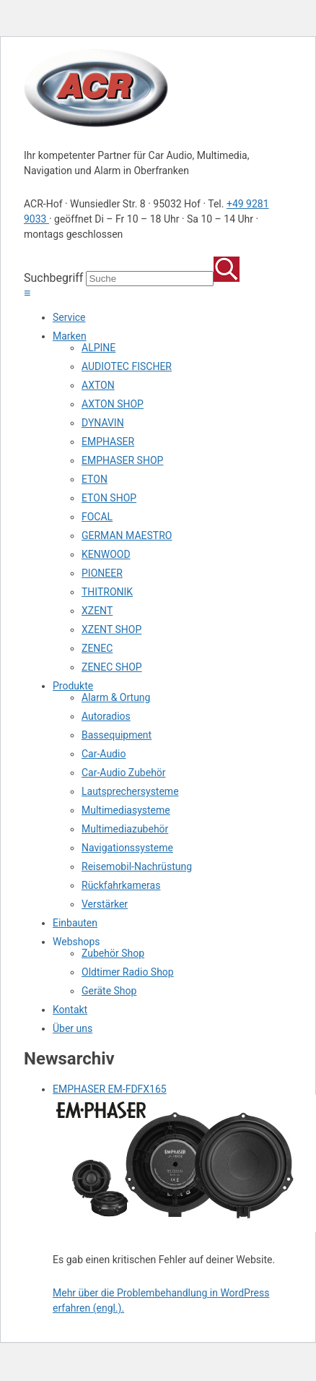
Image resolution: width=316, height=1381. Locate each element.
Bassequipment (117, 735)
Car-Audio (104, 754)
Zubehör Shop (113, 953)
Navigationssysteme (127, 847)
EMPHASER (108, 441)
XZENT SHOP (111, 629)
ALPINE (98, 347)
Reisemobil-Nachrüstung (137, 866)
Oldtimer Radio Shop (128, 972)
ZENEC (97, 648)
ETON (94, 479)
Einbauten (75, 923)
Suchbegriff (53, 278)
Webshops (76, 941)
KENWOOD (106, 554)
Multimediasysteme (126, 810)
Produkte (73, 686)
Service (69, 317)
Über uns (72, 1028)
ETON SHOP (109, 498)
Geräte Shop (109, 991)
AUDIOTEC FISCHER (127, 366)
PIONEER (102, 573)
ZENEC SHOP (112, 667)
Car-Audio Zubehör (124, 772)
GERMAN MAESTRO (127, 535)
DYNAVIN (103, 423)
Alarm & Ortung (116, 697)
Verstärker (105, 904)
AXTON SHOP (113, 404)
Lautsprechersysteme (130, 791)
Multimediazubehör (125, 829)
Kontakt (70, 1009)
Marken (70, 336)
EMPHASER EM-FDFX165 (110, 1089)
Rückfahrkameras (121, 885)
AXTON (98, 385)
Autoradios (106, 716)
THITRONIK (107, 592)
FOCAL (97, 516)
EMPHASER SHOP (122, 460)
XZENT (97, 610)
